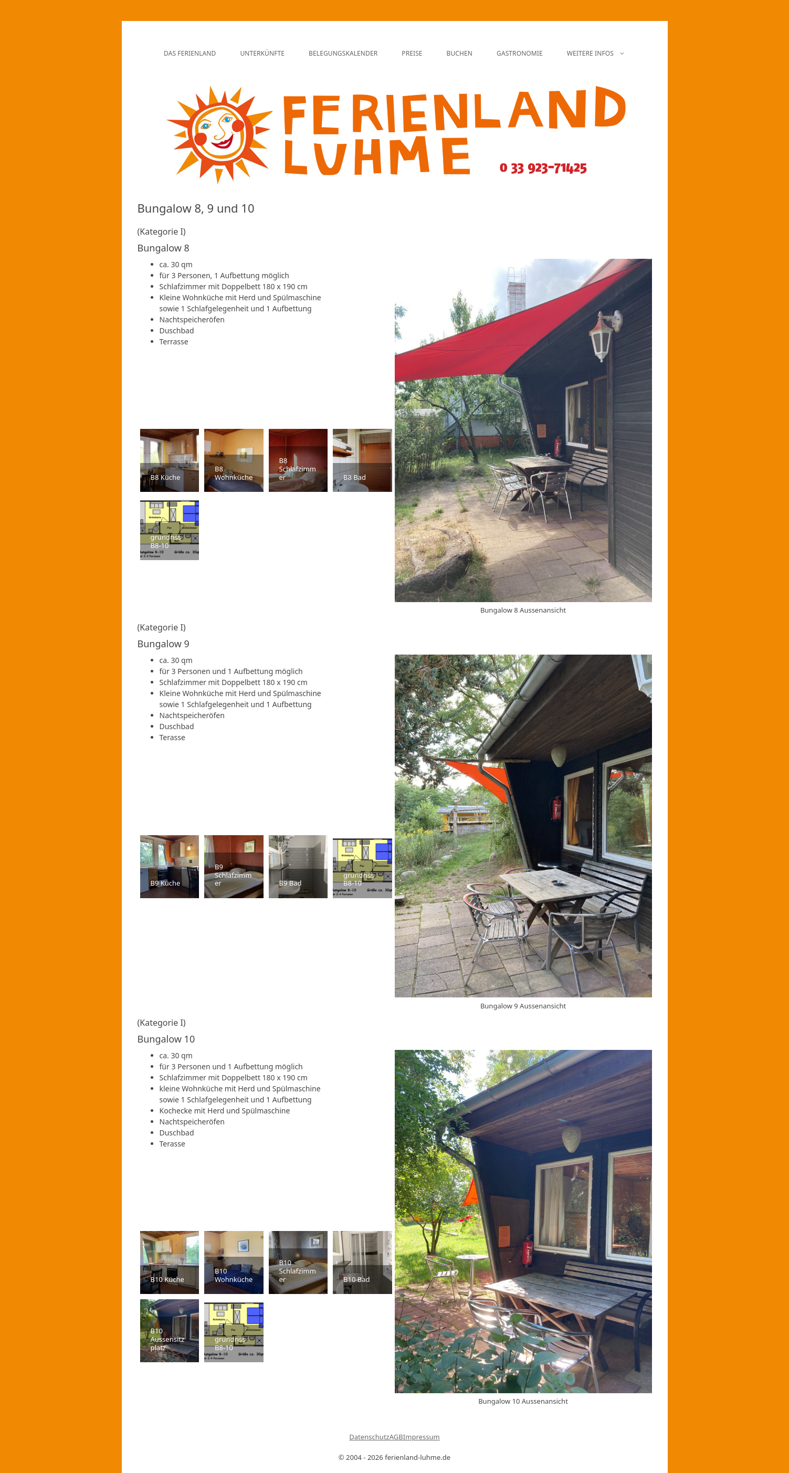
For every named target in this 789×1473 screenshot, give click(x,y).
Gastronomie (520, 53)
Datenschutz (369, 1437)
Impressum (421, 1437)
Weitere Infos (602, 53)
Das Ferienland (190, 53)
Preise (412, 53)
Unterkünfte (262, 53)
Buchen (459, 53)
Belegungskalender (343, 53)
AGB (396, 1437)
